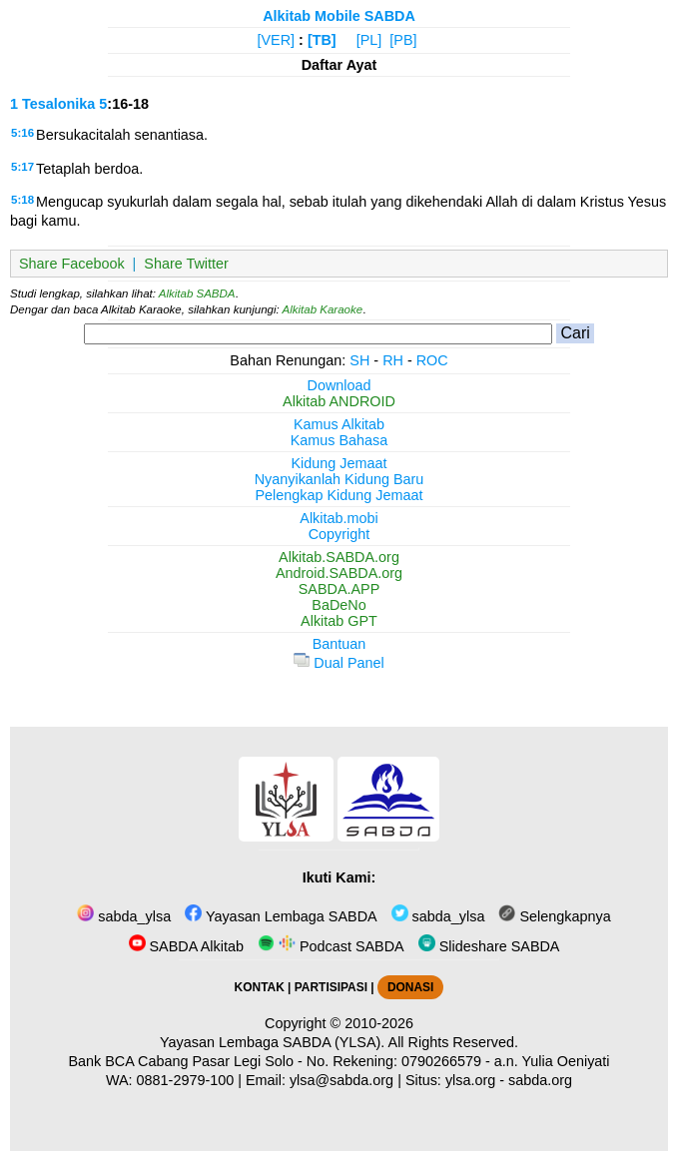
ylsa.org (470, 1080)
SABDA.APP (339, 589)
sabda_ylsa (124, 916)
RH (392, 360)
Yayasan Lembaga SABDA (280, 916)
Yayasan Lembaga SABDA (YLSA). (272, 1042)
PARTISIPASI (331, 987)
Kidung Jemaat (339, 463)
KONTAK (260, 987)
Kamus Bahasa (339, 440)
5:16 (22, 133)
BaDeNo (338, 605)
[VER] (277, 40)
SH (359, 360)
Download (339, 385)
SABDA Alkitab (186, 946)
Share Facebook (72, 264)
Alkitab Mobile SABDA (339, 16)
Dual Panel (338, 663)
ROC (432, 360)
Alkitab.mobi (338, 518)
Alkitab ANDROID (339, 401)
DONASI (410, 987)
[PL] (369, 40)
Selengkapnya (554, 916)
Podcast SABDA (331, 946)
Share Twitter (186, 264)
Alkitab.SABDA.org (339, 557)
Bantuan (339, 644)
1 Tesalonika (52, 104)
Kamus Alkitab (339, 424)
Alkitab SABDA (197, 293)
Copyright (339, 534)
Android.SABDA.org (339, 573)
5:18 (22, 200)
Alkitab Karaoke (323, 309)
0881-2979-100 (186, 1080)
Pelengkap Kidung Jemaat (338, 495)
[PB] (402, 40)
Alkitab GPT (339, 621)
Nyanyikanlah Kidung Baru (339, 479)
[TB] (322, 40)
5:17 (22, 167)
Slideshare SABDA (489, 946)
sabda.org (540, 1080)
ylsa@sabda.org (341, 1080)
